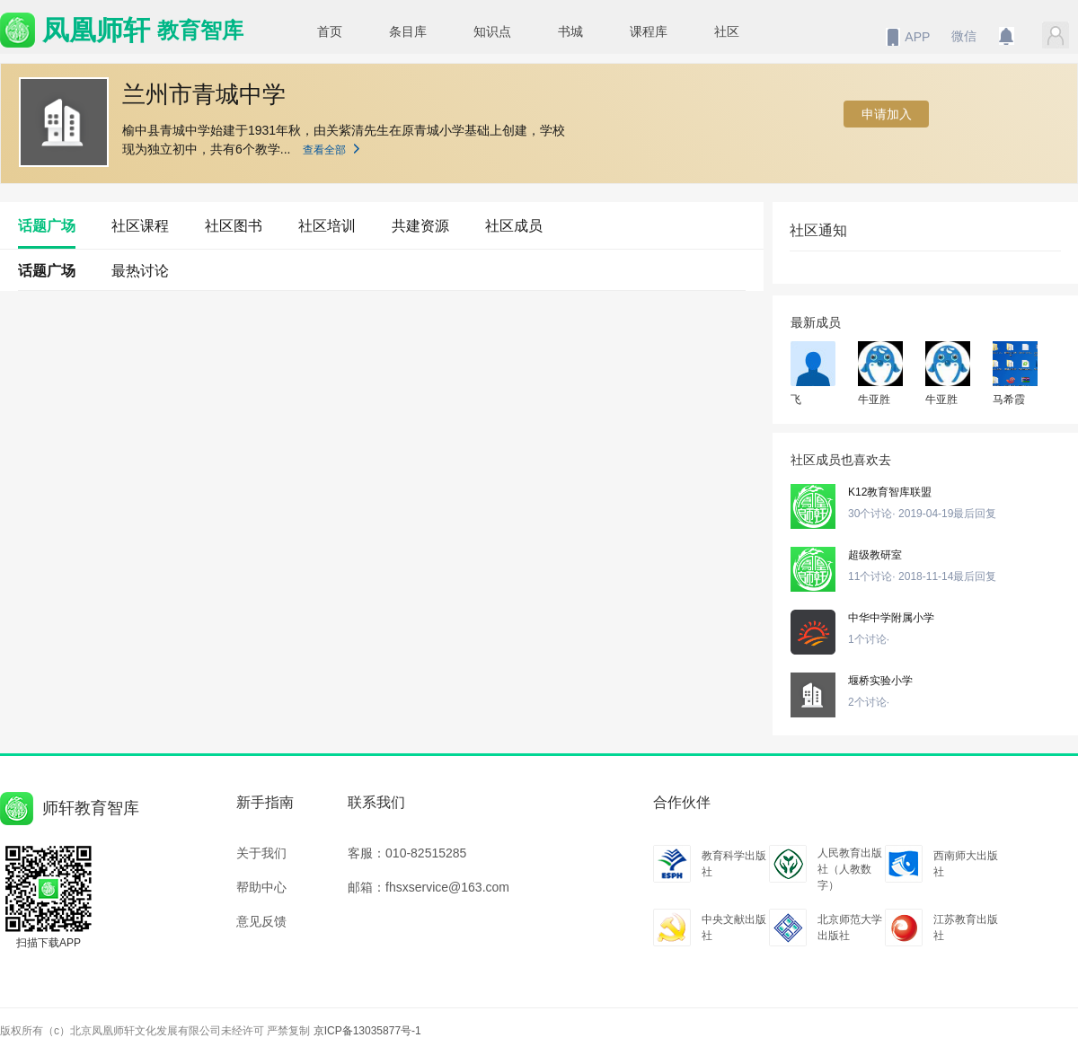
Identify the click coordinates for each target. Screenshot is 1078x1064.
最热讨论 (140, 270)
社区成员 (514, 225)
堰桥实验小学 (880, 680)
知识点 (492, 31)
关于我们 (261, 853)
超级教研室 (875, 555)
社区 (726, 31)
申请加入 (887, 114)
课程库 (648, 31)
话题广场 (46, 225)
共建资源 (420, 225)
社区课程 (140, 225)
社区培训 (327, 225)
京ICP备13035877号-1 (367, 1030)
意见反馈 (261, 921)
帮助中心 (261, 887)
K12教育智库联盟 (890, 492)
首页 (329, 31)
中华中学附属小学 (891, 617)
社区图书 (233, 225)
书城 (570, 31)
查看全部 (339, 150)
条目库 (408, 31)
